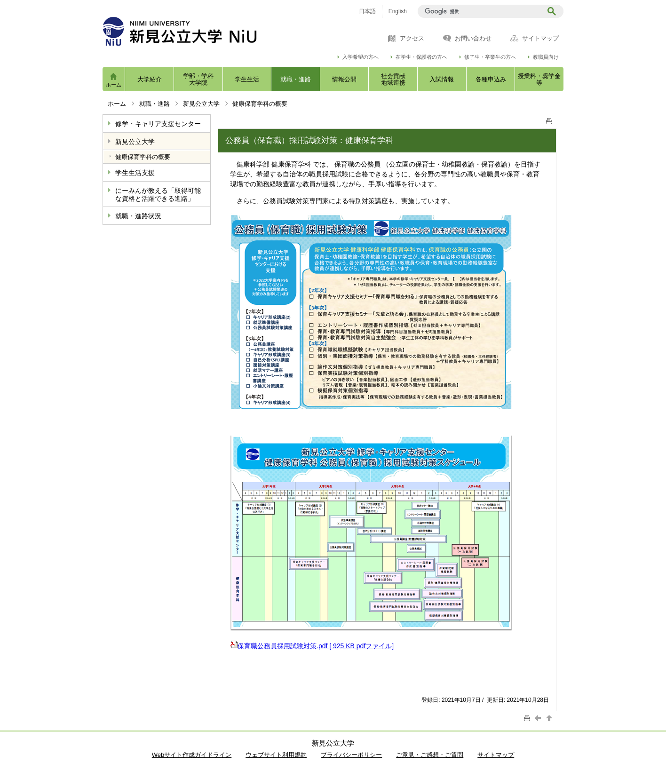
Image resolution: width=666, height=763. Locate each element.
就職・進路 (295, 79)
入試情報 (441, 79)
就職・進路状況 (138, 216)
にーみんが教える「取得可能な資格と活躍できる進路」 (158, 194)
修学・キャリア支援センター (158, 123)
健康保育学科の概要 (142, 156)
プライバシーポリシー (351, 754)
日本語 (367, 11)
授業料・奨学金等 (539, 79)
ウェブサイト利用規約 (276, 754)
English (397, 11)
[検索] (481, 11)
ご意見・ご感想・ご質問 (429, 754)
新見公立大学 (201, 103)
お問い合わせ (473, 38)
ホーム (113, 84)
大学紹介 (149, 79)
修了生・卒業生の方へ (490, 57)
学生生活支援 (135, 172)
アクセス (412, 38)
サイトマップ (540, 38)
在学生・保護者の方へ (421, 57)
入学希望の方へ (360, 57)
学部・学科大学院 (198, 79)
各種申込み (491, 79)
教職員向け (546, 57)
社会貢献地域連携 (393, 79)
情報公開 (344, 79)
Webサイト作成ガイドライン (192, 754)
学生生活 (247, 79)
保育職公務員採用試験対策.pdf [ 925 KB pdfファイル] (312, 646)
